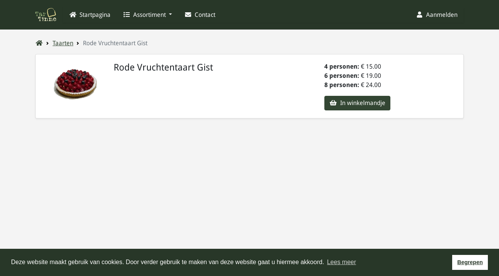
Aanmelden (437, 14)
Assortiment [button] (145, 14)
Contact (199, 14)
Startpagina (90, 14)
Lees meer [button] (341, 262)
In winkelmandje (357, 103)
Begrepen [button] (469, 262)
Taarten (63, 43)
